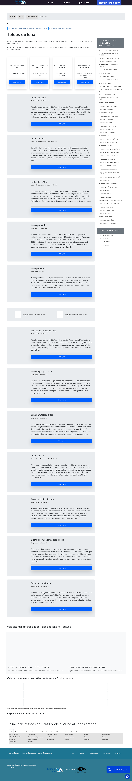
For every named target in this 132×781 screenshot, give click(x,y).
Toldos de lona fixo (105, 146)
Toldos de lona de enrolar (108, 142)
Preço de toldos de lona (107, 95)
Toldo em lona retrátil (107, 119)
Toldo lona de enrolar (107, 133)
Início (72, 753)
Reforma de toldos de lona (108, 103)
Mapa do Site (107, 753)
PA (76, 731)
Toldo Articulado (13, 28)
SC (37, 731)
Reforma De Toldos (105, 217)
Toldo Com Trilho (105, 194)
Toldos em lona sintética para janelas (109, 173)
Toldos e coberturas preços (108, 166)
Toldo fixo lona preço (106, 129)
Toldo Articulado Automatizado (110, 204)
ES (21, 731)
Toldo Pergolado (105, 214)
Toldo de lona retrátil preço (109, 116)
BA (52, 731)
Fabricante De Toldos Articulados (110, 200)
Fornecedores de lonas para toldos (108, 65)
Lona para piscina (105, 242)
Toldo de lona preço (106, 113)
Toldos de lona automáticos (108, 139)
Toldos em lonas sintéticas (108, 184)
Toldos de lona (23, 28)
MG (16, 731)
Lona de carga (104, 245)
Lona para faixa (104, 239)
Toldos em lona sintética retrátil (38, 28)
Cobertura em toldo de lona (108, 50)
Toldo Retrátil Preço (106, 207)
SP (27, 731)
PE (47, 731)
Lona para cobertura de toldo (109, 70)
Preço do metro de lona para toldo (109, 98)
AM (71, 731)
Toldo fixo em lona (105, 123)
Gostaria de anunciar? (109, 3)
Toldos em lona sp (105, 180)
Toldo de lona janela (55, 28)
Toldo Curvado (104, 190)
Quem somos (84, 3)
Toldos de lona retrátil (107, 159)
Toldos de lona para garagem (109, 152)
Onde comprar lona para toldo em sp (110, 90)
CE (57, 731)
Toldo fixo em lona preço (107, 126)
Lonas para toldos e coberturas (110, 86)
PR (32, 731)
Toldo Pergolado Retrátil (108, 223)
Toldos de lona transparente (109, 162)
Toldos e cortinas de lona (108, 169)
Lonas (65, 3)
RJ (11, 731)
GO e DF (64, 731)
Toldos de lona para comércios (109, 149)
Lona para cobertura (106, 235)
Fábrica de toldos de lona (108, 61)
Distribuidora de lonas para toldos (108, 54)
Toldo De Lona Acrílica (106, 220)
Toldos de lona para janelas (108, 156)
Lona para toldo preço (106, 76)
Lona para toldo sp (105, 83)
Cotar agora (17, 82)
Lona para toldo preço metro (109, 80)
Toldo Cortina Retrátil (106, 210)
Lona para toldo (66, 28)
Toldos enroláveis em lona (108, 187)
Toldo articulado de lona (108, 106)
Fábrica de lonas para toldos (109, 58)
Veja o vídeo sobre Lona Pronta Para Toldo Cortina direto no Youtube (94, 670)
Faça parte (117, 753)
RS (42, 731)
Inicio (50, 3)
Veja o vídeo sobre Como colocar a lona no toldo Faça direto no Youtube (35, 670)
